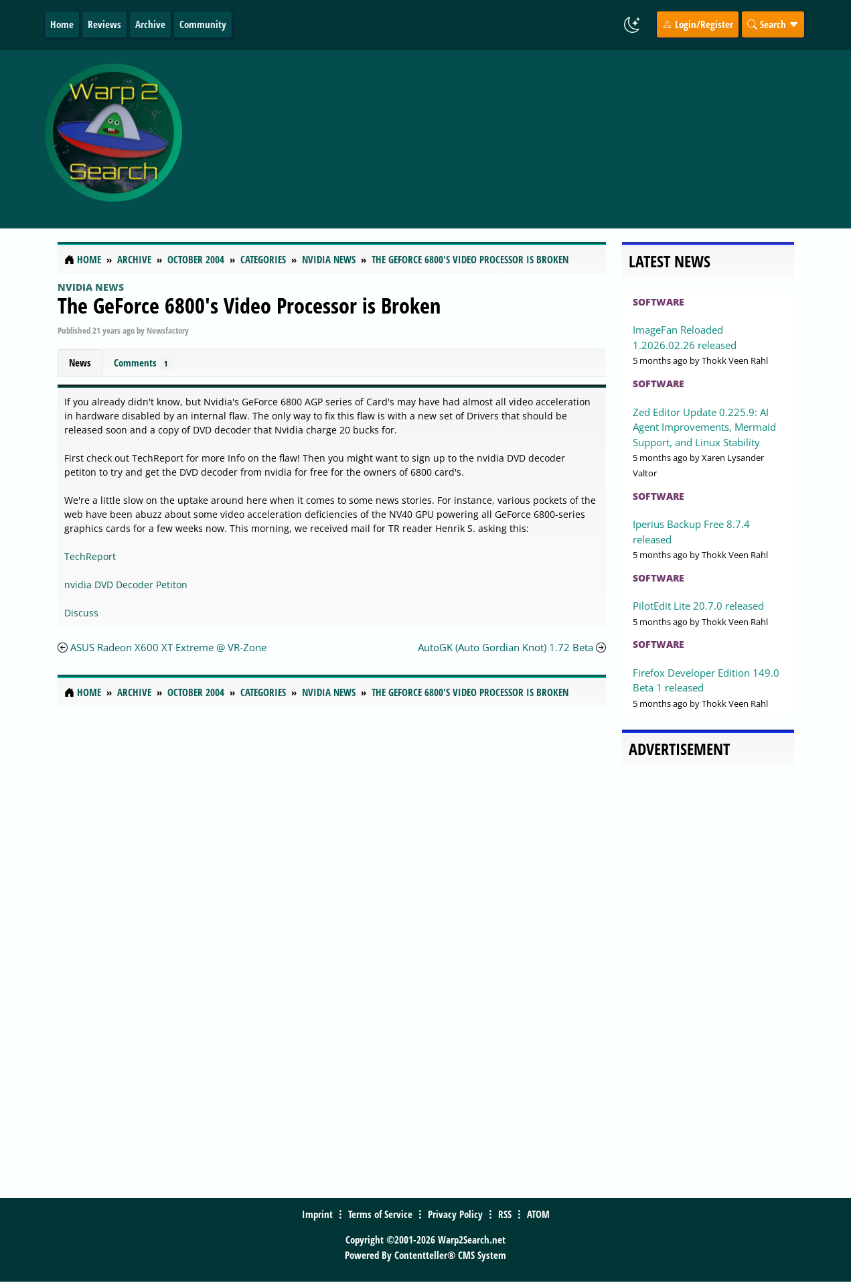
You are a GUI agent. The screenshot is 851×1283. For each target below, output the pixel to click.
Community (202, 24)
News (80, 362)
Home (62, 24)
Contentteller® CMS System (450, 1255)
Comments (143, 363)
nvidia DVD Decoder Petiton (125, 584)
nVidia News (91, 287)
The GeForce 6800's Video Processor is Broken (249, 305)
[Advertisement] (513, 139)
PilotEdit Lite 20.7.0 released (698, 605)
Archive (150, 24)
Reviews (104, 24)
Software (658, 301)
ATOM (538, 1214)
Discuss (81, 612)
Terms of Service (380, 1214)
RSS (505, 1214)
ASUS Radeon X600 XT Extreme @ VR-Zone (168, 647)
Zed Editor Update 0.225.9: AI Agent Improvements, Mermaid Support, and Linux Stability (704, 427)
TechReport (90, 556)
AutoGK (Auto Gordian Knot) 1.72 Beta (505, 647)
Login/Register (697, 24)
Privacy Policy (455, 1214)
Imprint (317, 1214)
